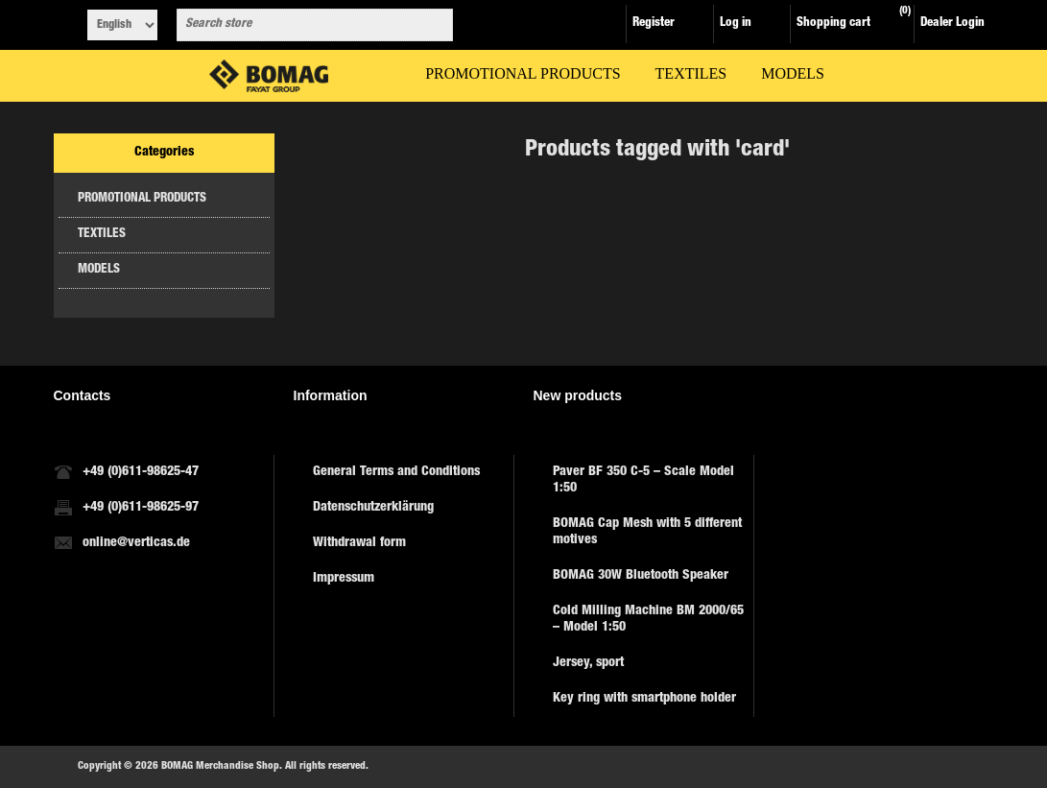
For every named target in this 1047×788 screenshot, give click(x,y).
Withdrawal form (359, 543)
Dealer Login (952, 23)
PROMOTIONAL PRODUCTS (142, 199)
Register (653, 23)
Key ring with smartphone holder (644, 698)
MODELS (99, 270)
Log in (735, 23)
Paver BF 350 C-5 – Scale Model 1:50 (643, 480)
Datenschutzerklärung (373, 507)
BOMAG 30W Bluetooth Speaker (640, 576)
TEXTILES (102, 234)
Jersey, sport (588, 663)
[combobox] (297, 25)
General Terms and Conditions (396, 472)
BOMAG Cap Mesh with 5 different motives (647, 532)
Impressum (343, 578)
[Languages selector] (122, 25)
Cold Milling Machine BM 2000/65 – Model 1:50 (648, 619)
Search (434, 25)
